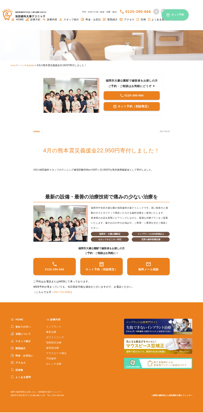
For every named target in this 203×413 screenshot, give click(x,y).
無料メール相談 (148, 267)
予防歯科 (51, 359)
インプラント (54, 327)
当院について (21, 334)
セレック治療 (54, 364)
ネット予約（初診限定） (131, 107)
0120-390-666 (138, 12)
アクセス (126, 19)
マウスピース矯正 (56, 354)
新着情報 (38, 132)
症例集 (17, 370)
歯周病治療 (52, 348)
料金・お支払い (22, 356)
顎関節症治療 (54, 343)
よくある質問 (157, 19)
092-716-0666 (62, 292)
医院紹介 (110, 19)
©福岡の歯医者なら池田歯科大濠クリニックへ (171, 396)
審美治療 (51, 332)
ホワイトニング (55, 338)
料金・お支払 (91, 19)
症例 (141, 19)
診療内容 (49, 19)
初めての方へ (21, 327)
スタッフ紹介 (69, 19)
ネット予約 (177, 14)
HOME (17, 320)
